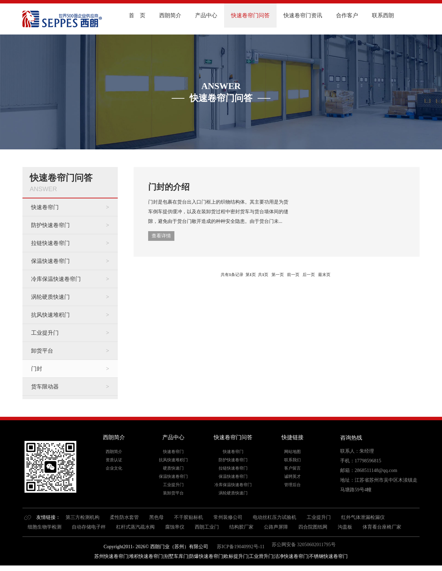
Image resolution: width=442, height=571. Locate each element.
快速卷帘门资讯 (303, 15)
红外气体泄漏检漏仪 (363, 517)
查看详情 (161, 235)
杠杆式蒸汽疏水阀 (135, 527)
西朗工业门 (207, 527)
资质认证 (114, 459)
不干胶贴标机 (188, 517)
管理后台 (292, 484)
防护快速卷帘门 (50, 225)
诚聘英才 (292, 476)
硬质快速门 (173, 468)
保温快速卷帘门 (50, 261)
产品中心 (206, 15)
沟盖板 (345, 527)
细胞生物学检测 (44, 527)
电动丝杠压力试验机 (274, 517)
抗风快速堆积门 (50, 315)
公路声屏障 (276, 527)
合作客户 (347, 15)
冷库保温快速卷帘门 (56, 279)
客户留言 (292, 468)
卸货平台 (42, 351)
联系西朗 (383, 15)
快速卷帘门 (45, 207)
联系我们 (292, 459)
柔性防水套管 (124, 517)
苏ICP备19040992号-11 (240, 546)
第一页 (277, 274)
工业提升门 (45, 333)
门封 (36, 369)
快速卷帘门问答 (250, 15)
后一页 (308, 274)
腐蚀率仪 (174, 527)
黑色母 (156, 517)
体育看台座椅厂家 (382, 527)
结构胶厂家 (241, 527)
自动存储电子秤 (89, 527)
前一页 (293, 274)
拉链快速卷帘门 (50, 243)
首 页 (137, 15)
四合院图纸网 (312, 527)
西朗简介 (170, 15)
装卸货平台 (173, 493)
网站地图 (292, 451)
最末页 (324, 274)
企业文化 (114, 468)
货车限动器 (45, 387)
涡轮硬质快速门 (50, 297)
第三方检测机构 (82, 517)
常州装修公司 (227, 517)
